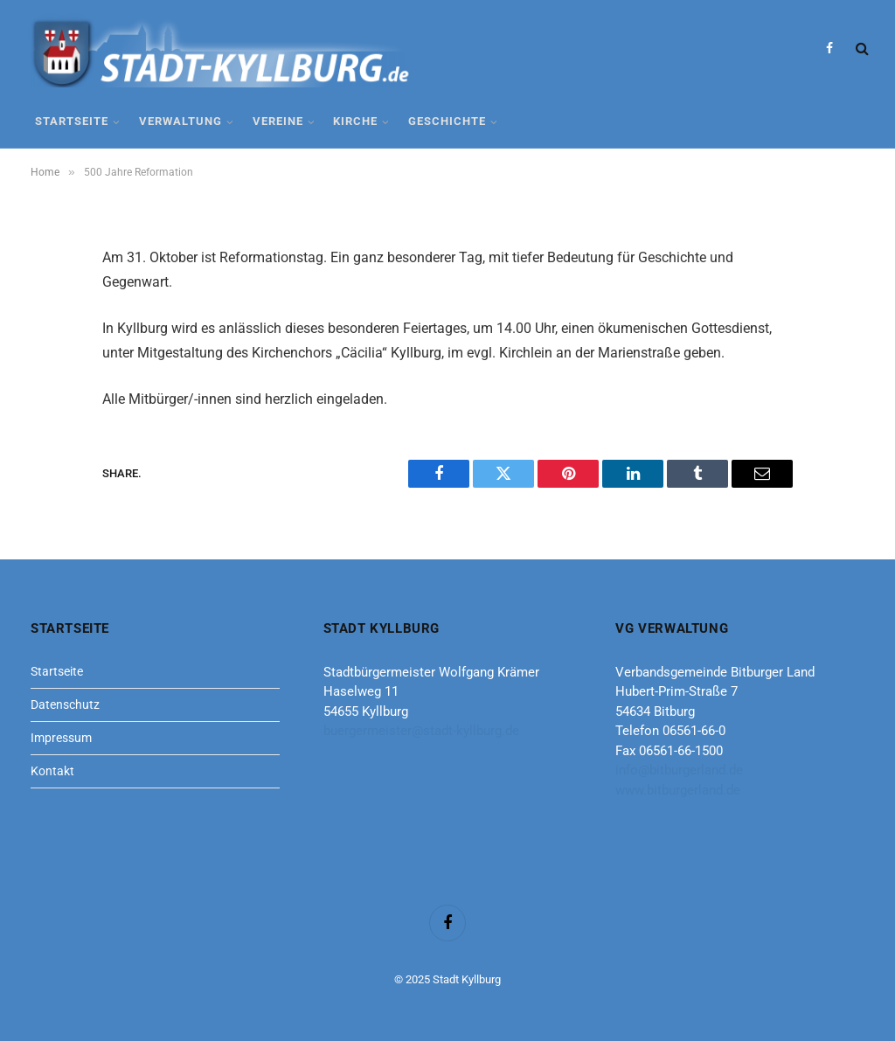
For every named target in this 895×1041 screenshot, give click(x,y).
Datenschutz (65, 704)
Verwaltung (180, 121)
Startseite (71, 121)
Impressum (61, 738)
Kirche (355, 121)
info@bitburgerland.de (679, 770)
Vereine (278, 121)
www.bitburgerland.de (677, 790)
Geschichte (447, 121)
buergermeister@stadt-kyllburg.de (421, 731)
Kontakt (52, 771)
